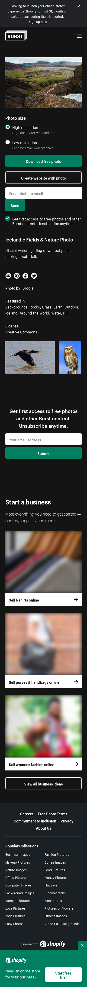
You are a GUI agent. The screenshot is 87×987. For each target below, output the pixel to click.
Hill (65, 312)
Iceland (11, 312)
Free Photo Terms (52, 813)
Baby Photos (14, 923)
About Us (43, 828)
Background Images (19, 892)
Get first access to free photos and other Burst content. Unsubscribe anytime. (43, 220)
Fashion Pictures (57, 854)
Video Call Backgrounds (62, 923)
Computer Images (18, 884)
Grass (47, 306)
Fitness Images (56, 915)
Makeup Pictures (17, 862)
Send (15, 205)
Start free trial (63, 974)
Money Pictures (56, 877)
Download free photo (43, 161)
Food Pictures (55, 869)
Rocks (35, 306)
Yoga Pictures (15, 915)
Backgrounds (16, 306)
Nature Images (16, 869)
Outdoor (71, 306)
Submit (43, 453)
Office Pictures (16, 877)
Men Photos (53, 900)
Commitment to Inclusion (35, 820)
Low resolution (24, 142)
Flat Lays (51, 884)
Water (56, 312)
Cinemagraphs (55, 892)
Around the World (34, 312)
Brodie (28, 287)
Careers (26, 813)
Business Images (17, 854)
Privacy (67, 820)
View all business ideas (43, 783)
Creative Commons (21, 331)
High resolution (25, 127)
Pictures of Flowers (59, 908)
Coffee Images (55, 862)
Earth (58, 306)
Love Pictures (15, 908)
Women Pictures (17, 900)
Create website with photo (43, 177)
